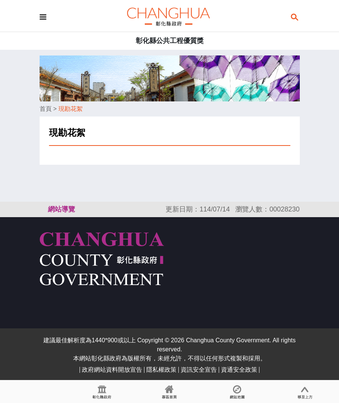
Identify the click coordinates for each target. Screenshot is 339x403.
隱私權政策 (161, 369)
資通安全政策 (239, 369)
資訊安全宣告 (199, 369)
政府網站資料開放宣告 (112, 369)
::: (43, 209)
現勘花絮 (70, 109)
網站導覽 (61, 209)
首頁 (46, 109)
